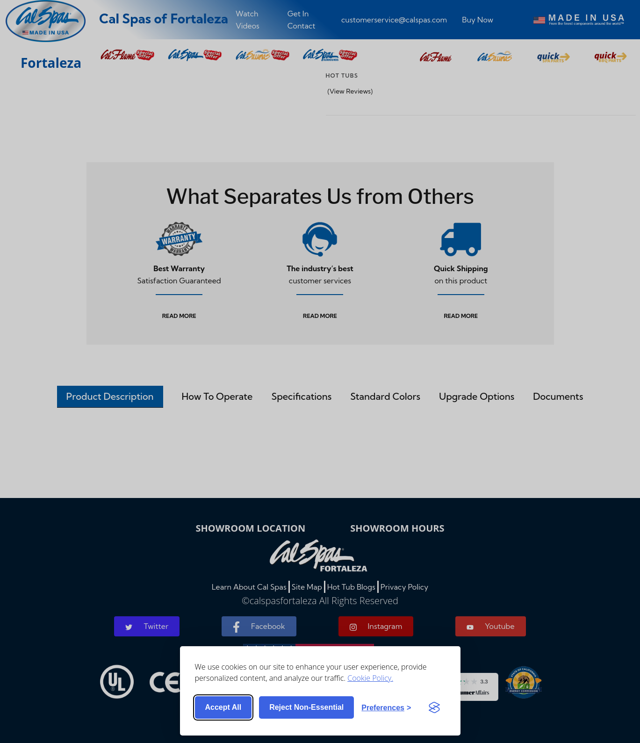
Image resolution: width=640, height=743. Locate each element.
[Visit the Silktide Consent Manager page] (434, 707)
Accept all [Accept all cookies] (223, 707)
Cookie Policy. (370, 677)
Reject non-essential (306, 707)
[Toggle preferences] (386, 707)
